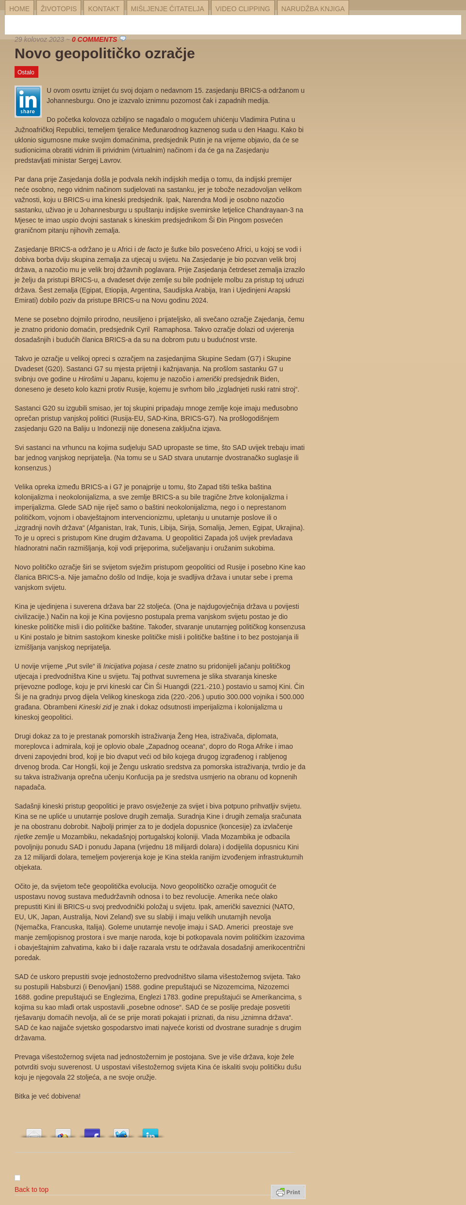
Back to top (32, 1189)
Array (34, 1130)
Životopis (59, 9)
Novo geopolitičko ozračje (105, 53)
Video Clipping (243, 9)
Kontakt (103, 9)
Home (19, 9)
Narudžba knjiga (313, 9)
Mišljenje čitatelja (167, 9)
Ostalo (25, 72)
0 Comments (94, 39)
